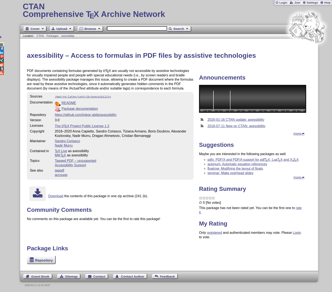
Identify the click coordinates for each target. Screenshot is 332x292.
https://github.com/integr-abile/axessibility (86, 114)
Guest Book (40, 276)
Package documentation (80, 108)
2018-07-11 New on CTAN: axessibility (237, 126)
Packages (53, 35)
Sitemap (71, 276)
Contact (99, 276)
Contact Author (132, 276)
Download (55, 195)
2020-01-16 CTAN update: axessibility (236, 119)
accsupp (61, 174)
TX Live (61, 150)
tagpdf (59, 170)
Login (283, 2)
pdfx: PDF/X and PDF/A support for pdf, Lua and (253, 159)
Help (327, 2)
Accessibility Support (70, 165)
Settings (312, 2)
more (297, 133)
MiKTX (60, 155)
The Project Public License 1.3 (82, 125)
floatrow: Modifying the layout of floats (235, 168)
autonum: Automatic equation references (237, 164)
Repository (44, 260)
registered (214, 232)
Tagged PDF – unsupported (75, 160)
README (69, 102)
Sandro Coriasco (67, 140)
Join (297, 2)
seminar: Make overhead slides (230, 173)
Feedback (167, 276)
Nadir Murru (64, 145)
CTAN (40, 35)
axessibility (67, 35)
